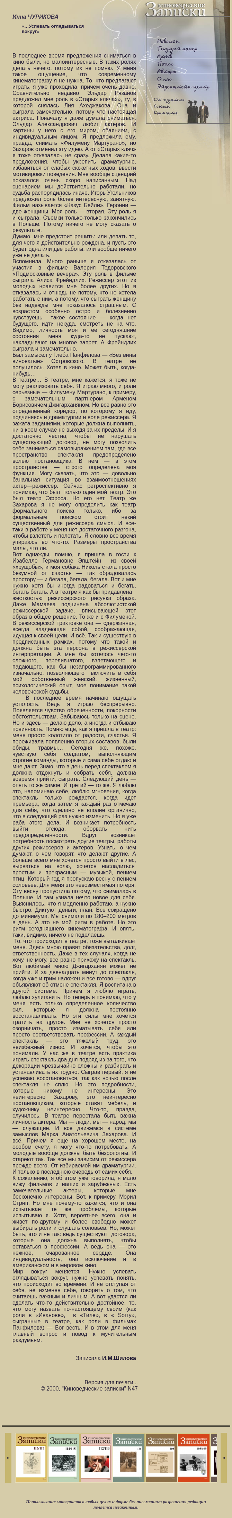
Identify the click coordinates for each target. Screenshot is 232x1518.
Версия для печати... (111, 1382)
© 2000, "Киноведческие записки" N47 (89, 1389)
